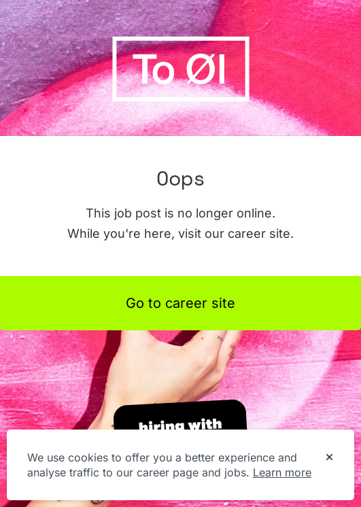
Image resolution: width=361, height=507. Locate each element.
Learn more (282, 472)
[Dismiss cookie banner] (329, 458)
